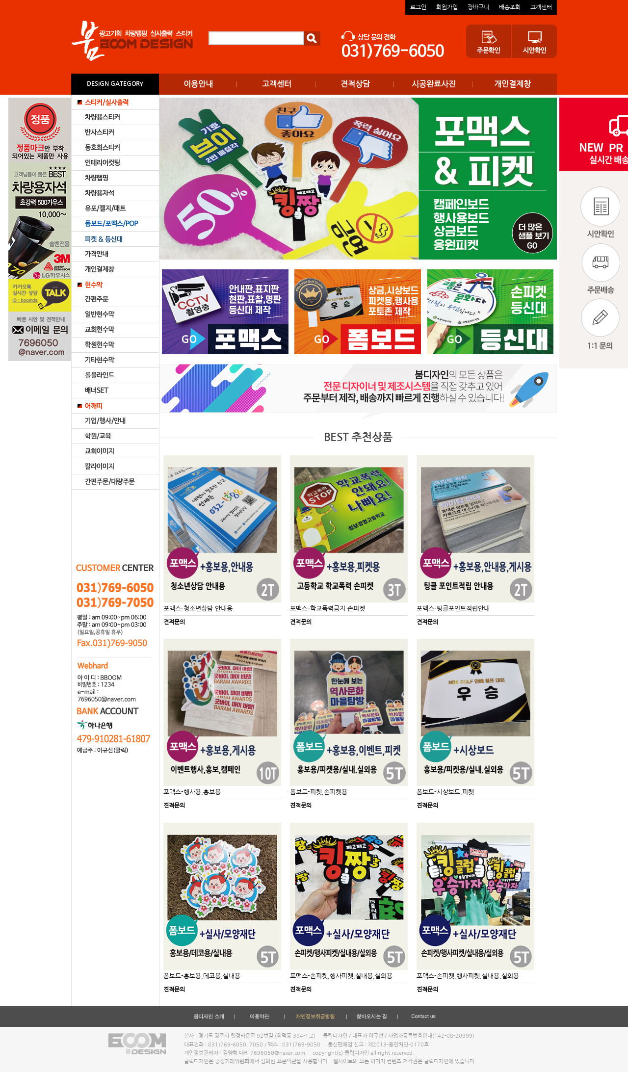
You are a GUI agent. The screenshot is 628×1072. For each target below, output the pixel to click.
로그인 (418, 7)
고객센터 (541, 7)
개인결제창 (512, 84)
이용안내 (198, 84)
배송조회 (510, 7)
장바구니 (478, 7)
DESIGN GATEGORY (115, 84)
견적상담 (355, 84)
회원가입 (447, 7)
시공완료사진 (434, 84)
